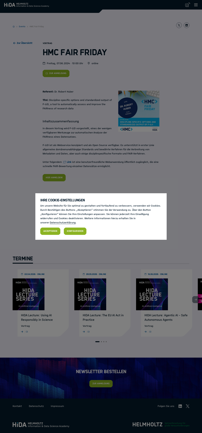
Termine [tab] (23, 259)
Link (69, 162)
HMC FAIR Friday (91, 202)
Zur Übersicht (24, 43)
